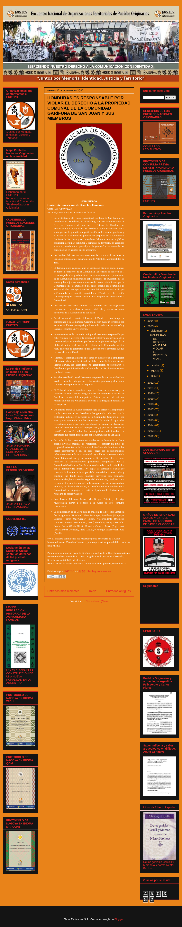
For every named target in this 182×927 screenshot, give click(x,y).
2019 (151, 398)
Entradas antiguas (118, 591)
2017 (151, 409)
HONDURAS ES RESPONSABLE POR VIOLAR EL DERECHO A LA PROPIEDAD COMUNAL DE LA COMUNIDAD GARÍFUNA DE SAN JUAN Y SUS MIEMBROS (89, 108)
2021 (151, 388)
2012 (151, 436)
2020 (151, 393)
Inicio (92, 591)
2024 (151, 320)
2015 (151, 420)
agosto (155, 370)
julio (153, 376)
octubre (156, 365)
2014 (151, 425)
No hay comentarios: (100, 571)
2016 (151, 414)
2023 (151, 326)
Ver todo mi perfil (16, 310)
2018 (151, 404)
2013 (151, 430)
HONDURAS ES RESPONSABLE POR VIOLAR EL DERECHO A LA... (158, 347)
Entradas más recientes (63, 591)
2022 (151, 382)
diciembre (157, 330)
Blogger (118, 919)
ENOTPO (16, 304)
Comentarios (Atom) (97, 601)
